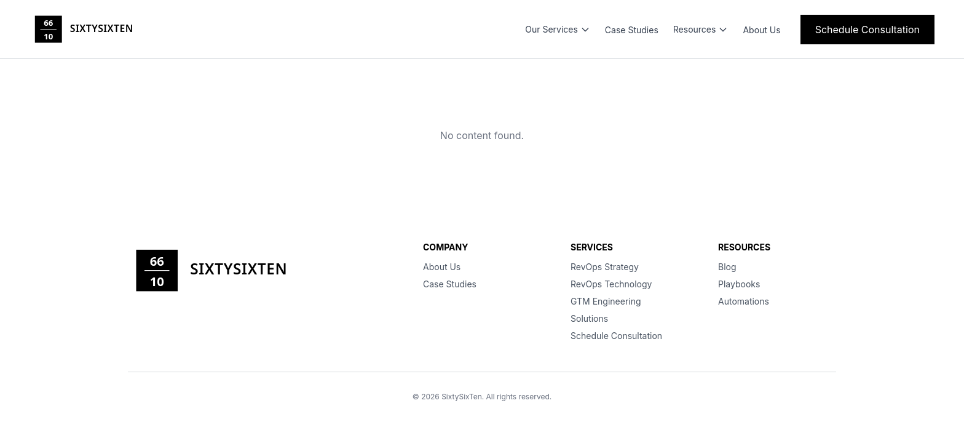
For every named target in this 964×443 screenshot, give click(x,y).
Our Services (557, 29)
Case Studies (631, 30)
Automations (743, 301)
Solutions (589, 318)
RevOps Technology (611, 284)
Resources (701, 29)
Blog (727, 266)
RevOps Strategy (605, 266)
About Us (761, 30)
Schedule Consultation (867, 29)
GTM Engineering (606, 301)
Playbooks (739, 284)
